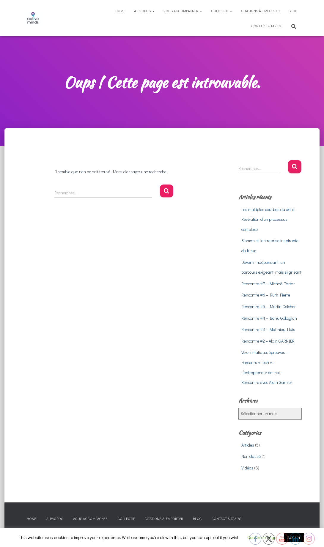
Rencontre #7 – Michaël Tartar (268, 283)
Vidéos (247, 468)
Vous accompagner (182, 10)
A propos (144, 10)
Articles (247, 445)
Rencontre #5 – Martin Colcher (268, 306)
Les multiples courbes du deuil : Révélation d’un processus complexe (268, 219)
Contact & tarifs (266, 25)
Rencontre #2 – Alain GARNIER (268, 341)
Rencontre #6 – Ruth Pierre (265, 295)
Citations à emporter (260, 10)
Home (120, 10)
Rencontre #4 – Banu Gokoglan (269, 318)
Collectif (221, 10)
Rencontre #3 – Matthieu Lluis (268, 329)
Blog (293, 10)
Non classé (251, 456)
